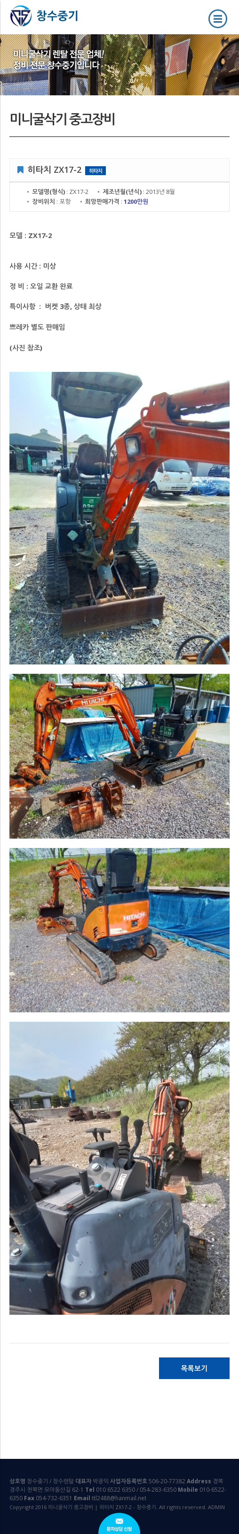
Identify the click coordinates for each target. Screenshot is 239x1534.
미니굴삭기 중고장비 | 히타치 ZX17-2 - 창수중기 (50, 22)
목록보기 (194, 1368)
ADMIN (216, 1507)
